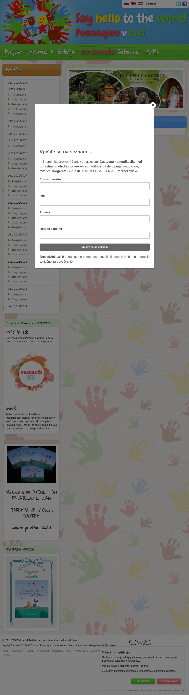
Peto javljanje (19, 113)
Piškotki (144, 666)
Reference (129, 52)
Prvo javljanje (19, 95)
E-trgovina (96, 650)
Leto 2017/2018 (17, 153)
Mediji (151, 52)
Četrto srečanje (20, 254)
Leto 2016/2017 (17, 175)
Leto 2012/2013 (17, 288)
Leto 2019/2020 (17, 133)
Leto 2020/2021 (17, 120)
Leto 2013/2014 (17, 261)
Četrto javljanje (19, 109)
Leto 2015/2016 (17, 202)
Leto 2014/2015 (17, 234)
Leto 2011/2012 (17, 306)
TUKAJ (45, 528)
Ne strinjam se (169, 681)
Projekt (13, 52)
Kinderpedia (97, 52)
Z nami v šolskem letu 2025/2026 (28, 323)
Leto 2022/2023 (17, 82)
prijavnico (49, 341)
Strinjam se (143, 681)
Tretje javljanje (19, 104)
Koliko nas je (81, 650)
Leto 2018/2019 (17, 140)
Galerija (66, 52)
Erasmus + (40, 52)
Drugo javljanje (19, 99)
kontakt (10, 425)
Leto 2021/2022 (17, 89)
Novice (6, 654)
